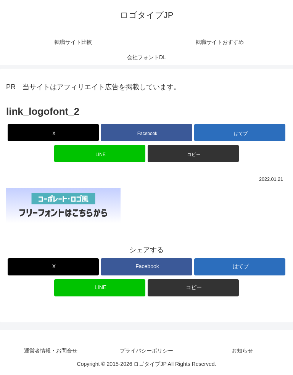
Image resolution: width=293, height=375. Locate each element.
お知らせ (242, 351)
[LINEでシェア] (99, 153)
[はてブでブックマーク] (239, 132)
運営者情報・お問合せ (50, 351)
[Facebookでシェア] (146, 132)
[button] (193, 153)
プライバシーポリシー (146, 351)
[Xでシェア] (53, 132)
